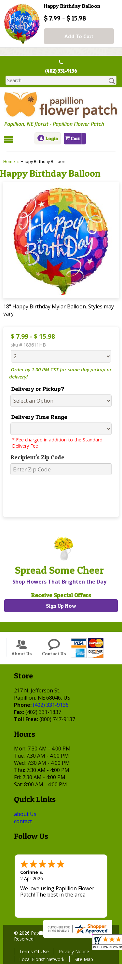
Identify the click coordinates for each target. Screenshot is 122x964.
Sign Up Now (61, 605)
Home (9, 161)
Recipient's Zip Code (35, 457)
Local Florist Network (40, 959)
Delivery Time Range (37, 416)
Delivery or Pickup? (35, 388)
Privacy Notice (73, 951)
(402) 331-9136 (61, 71)
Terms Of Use (33, 951)
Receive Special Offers (61, 595)
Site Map (83, 959)
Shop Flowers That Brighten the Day (58, 581)
